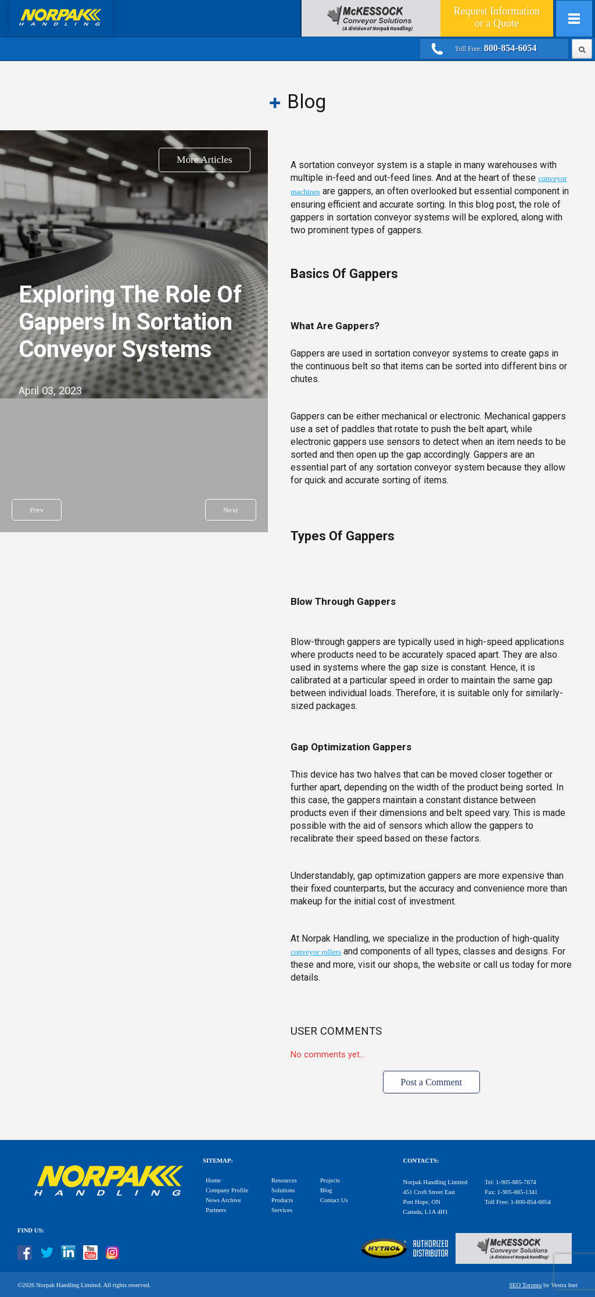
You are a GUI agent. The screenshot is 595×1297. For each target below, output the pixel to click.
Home (213, 1180)
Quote (497, 17)
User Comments (336, 1031)
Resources (284, 1180)
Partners (216, 1210)
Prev (37, 509)
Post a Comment (432, 1082)
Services (281, 1210)
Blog (326, 1190)
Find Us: (30, 1230)
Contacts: (421, 1160)
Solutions (283, 1190)
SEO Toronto (525, 1285)
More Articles (204, 159)
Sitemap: (218, 1160)
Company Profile (227, 1190)
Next (230, 509)
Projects (330, 1180)
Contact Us (334, 1200)
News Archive (223, 1200)
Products (282, 1200)
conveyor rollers (316, 951)
